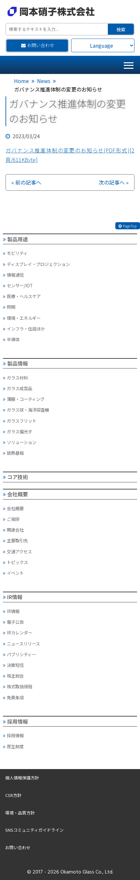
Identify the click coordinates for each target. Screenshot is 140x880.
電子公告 (13, 622)
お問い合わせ (37, 45)
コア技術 (15, 477)
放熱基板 (13, 453)
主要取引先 (15, 540)
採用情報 (15, 721)
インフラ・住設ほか (24, 328)
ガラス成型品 (17, 388)
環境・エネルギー (22, 318)
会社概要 (15, 494)
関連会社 (13, 529)
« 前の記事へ (26, 182)
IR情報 (13, 597)
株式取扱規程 (17, 686)
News (43, 81)
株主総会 (13, 675)
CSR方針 (13, 795)
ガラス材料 (15, 377)
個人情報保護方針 (22, 778)
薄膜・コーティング (24, 399)
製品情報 (15, 363)
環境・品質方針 (20, 813)
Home (21, 81)
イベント (13, 573)
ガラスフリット (19, 420)
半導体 (11, 339)
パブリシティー (19, 654)
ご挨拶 (11, 519)
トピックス (15, 562)
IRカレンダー (17, 632)
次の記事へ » (114, 182)
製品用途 (15, 239)
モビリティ (15, 253)
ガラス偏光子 (17, 431)
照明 (9, 307)
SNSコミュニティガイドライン (34, 830)
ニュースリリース (21, 643)
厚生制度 (13, 746)
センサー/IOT (18, 285)
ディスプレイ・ (36, 264)
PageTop (128, 225)
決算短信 (13, 665)
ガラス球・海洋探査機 (26, 409)
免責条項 (13, 697)
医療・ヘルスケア (22, 296)
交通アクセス (17, 551)
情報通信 (13, 274)
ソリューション (19, 442)
